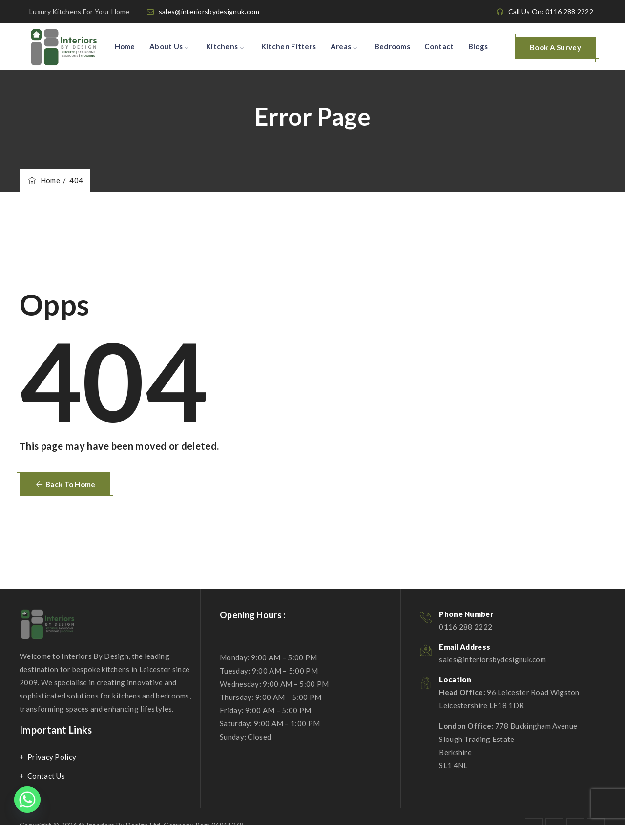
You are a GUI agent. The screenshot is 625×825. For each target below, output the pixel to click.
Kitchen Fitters (288, 46)
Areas (341, 46)
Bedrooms (392, 46)
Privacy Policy (51, 756)
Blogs (478, 46)
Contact (439, 46)
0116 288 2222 (465, 626)
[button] (65, 484)
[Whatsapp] (27, 799)
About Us (166, 46)
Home (125, 46)
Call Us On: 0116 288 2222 (551, 11)
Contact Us (46, 775)
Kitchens (222, 46)
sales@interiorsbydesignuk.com (209, 11)
